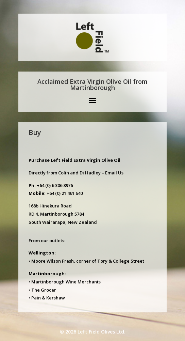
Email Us (114, 173)
